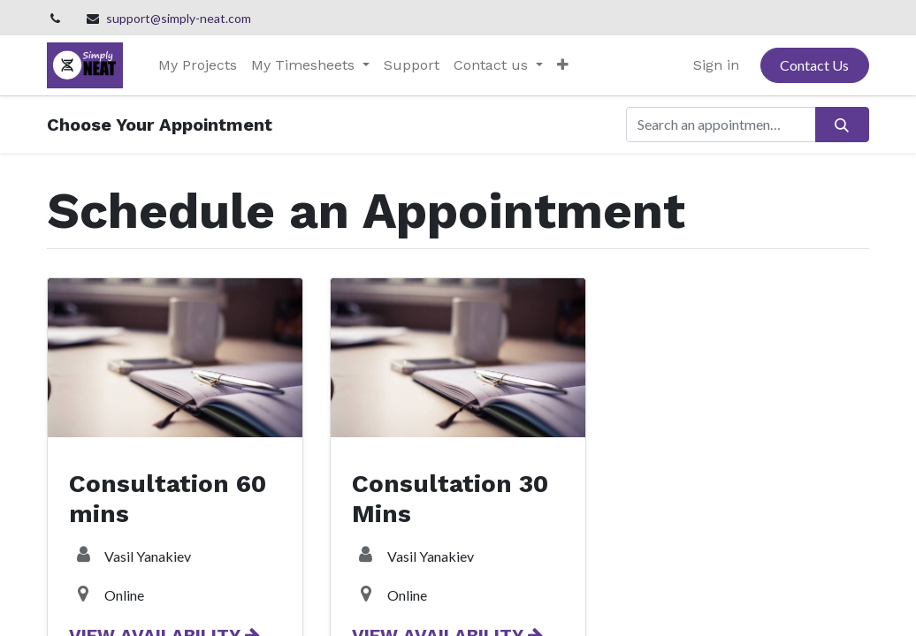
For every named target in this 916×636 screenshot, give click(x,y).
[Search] (842, 124)
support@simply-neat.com (178, 18)
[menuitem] (197, 65)
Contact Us (814, 65)
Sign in (716, 65)
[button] (563, 65)
